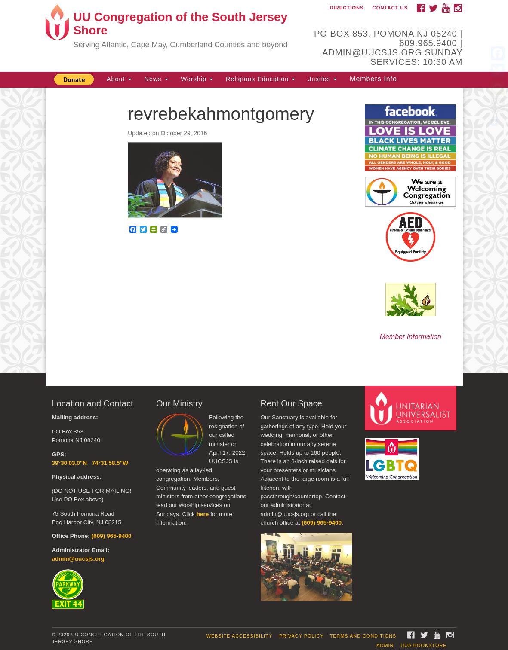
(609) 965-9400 (112, 536)
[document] (254, 230)
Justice (322, 79)
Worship (197, 79)
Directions (347, 7)
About (119, 79)
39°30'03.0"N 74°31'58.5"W (90, 463)
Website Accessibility (239, 635)
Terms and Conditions (363, 635)
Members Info (373, 78)
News (156, 79)
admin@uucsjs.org (78, 558)
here (203, 514)
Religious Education (260, 79)
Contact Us (390, 7)
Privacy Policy (301, 635)
